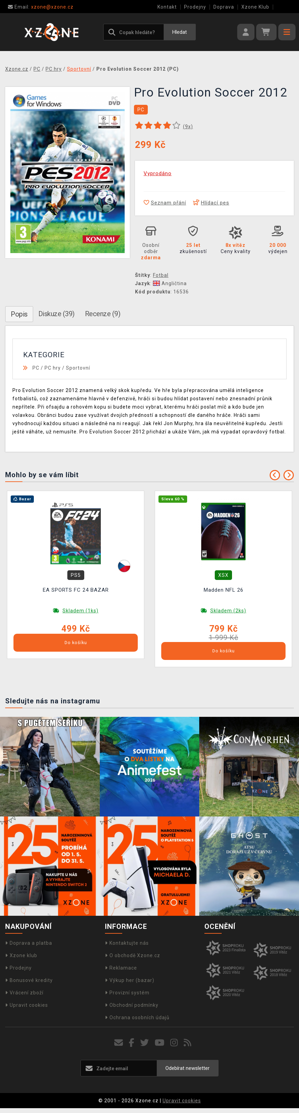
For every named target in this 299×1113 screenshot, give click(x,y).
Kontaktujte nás (127, 943)
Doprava (223, 7)
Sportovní (78, 368)
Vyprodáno (158, 173)
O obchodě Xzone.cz (132, 955)
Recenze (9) (102, 314)
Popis (19, 314)
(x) (188, 126)
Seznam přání (165, 203)
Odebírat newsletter (187, 1068)
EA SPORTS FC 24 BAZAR (76, 590)
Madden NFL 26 (223, 590)
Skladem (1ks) (80, 610)
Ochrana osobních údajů (137, 1017)
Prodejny (195, 7)
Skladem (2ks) (228, 610)
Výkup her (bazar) (129, 980)
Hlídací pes (211, 203)
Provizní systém (127, 992)
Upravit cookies (26, 1005)
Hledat (179, 32)
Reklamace (121, 968)
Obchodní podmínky (131, 1005)
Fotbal (160, 275)
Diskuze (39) (56, 314)
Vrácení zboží (24, 992)
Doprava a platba (28, 943)
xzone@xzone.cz (41, 7)
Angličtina (170, 283)
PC (35, 368)
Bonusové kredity (29, 980)
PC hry (53, 368)
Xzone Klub (255, 7)
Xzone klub (21, 955)
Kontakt (167, 7)
